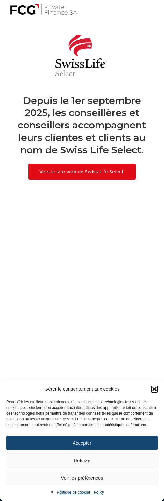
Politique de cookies (74, 492)
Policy (99, 492)
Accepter (82, 443)
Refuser (82, 460)
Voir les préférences (82, 478)
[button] (154, 389)
